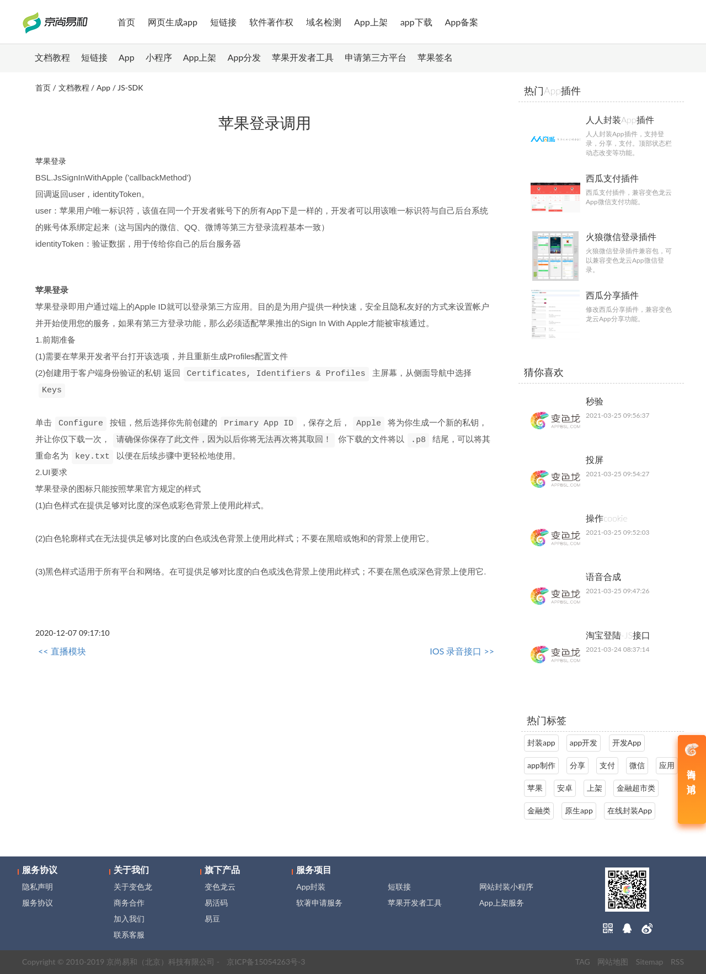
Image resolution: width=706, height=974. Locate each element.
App (127, 57)
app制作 (541, 765)
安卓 (565, 787)
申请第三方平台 (376, 57)
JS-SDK (130, 87)
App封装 (310, 886)
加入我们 (129, 918)
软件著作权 (271, 22)
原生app (579, 810)
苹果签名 (435, 57)
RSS (677, 961)
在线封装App (629, 810)
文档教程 (52, 57)
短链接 (223, 22)
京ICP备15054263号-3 (266, 961)
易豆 (212, 918)
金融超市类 (636, 787)
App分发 (244, 57)
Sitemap (650, 961)
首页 (126, 22)
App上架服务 (501, 902)
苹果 (535, 787)
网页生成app (172, 22)
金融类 (538, 810)
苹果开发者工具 (303, 57)
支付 (607, 765)
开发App (626, 742)
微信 (637, 765)
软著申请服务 (319, 902)
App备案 (462, 22)
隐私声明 (37, 886)
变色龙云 (220, 886)
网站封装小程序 (506, 886)
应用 (667, 765)
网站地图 (612, 961)
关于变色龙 (133, 886)
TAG (582, 961)
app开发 (584, 742)
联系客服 (129, 934)
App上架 (371, 22)
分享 (577, 765)
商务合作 (129, 902)
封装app (541, 742)
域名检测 (323, 22)
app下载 (416, 22)
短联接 (399, 886)
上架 (594, 787)
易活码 (216, 902)
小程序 (159, 57)
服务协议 (37, 902)
